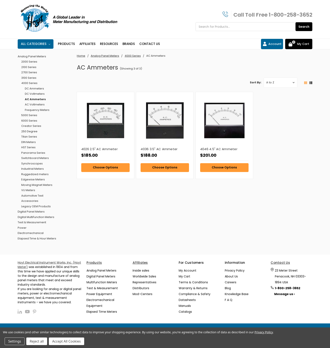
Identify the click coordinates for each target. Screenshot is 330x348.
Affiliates (87, 44)
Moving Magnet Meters (36, 185)
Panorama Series (33, 153)
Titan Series (29, 137)
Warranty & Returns (193, 288)
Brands (128, 44)
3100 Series (28, 78)
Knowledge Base (237, 294)
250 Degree (29, 131)
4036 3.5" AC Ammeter (159, 149)
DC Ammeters (34, 89)
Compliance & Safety (194, 294)
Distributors (141, 288)
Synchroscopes (32, 163)
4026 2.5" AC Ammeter (99, 149)
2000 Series (29, 62)
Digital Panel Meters (31, 212)
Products (66, 44)
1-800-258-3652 (290, 14)
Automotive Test (32, 196)
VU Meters (28, 190)
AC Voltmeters (35, 104)
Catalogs (185, 312)
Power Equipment (99, 294)
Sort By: (255, 82)
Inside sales (141, 270)
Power (22, 228)
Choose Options (105, 167)
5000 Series (29, 115)
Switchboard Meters (35, 158)
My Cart (184, 276)
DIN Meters (28, 142)
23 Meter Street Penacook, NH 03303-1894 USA (290, 276)
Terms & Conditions (193, 282)
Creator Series (31, 126)
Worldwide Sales (144, 276)
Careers (230, 282)
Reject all (37, 341)
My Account (187, 270)
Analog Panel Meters (32, 56)
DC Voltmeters (35, 94)
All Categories (35, 44)
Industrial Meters (32, 169)
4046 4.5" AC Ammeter (218, 149)
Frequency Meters (37, 110)
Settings (14, 341)
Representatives (144, 282)
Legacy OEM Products (36, 206)
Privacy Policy (235, 270)
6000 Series (29, 121)
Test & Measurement (32, 222)
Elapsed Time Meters (101, 312)
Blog (228, 288)
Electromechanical (31, 233)
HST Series (28, 147)
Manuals (185, 306)
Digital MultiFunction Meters (36, 217)
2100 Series (28, 67)
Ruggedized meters (35, 174)
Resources (109, 44)
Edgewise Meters (33, 179)
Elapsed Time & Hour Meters (37, 238)
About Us (231, 276)
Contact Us (149, 44)
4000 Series (29, 83)
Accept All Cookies (66, 341)
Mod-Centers (142, 294)
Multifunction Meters (101, 282)
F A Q (228, 300)
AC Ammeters (35, 99)
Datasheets (187, 300)
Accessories (29, 201)
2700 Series (29, 72)
